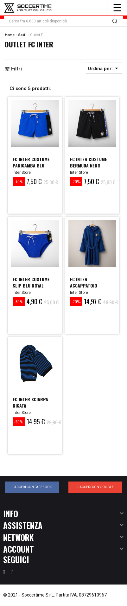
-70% (18, 181)
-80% (18, 301)
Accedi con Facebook (32, 487)
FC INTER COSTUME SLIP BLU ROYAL (31, 282)
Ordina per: (104, 68)
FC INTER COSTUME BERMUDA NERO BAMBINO (88, 165)
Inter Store (22, 172)
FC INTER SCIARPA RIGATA (30, 402)
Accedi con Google (95, 487)
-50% (18, 421)
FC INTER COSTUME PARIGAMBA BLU (31, 162)
